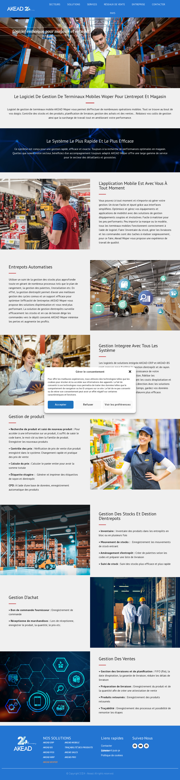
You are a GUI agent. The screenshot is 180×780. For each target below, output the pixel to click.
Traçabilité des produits (79, 747)
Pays (113, 13)
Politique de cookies (112, 755)
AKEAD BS (48, 747)
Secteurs (55, 4)
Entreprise (139, 4)
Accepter (60, 404)
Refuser (88, 404)
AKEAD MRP (49, 757)
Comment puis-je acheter (110, 750)
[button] (130, 372)
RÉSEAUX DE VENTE (115, 4)
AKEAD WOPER (50, 762)
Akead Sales (71, 752)
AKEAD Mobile (72, 742)
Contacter (158, 4)
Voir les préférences (118, 404)
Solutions (74, 4)
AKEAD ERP (48, 742)
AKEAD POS (48, 752)
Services (93, 4)
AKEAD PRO (70, 757)
